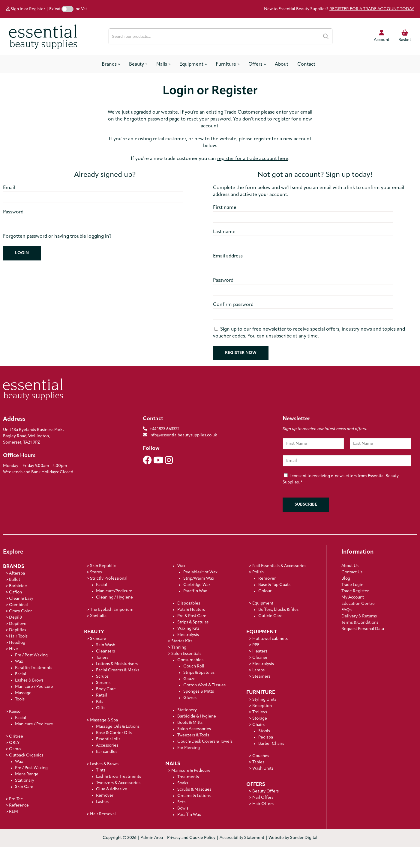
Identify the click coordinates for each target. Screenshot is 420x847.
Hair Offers (263, 804)
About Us (349, 566)
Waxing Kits (188, 628)
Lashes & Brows (29, 680)
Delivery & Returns (359, 616)
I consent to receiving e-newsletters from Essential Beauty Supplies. (341, 479)
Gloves (189, 698)
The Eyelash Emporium (112, 610)
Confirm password (233, 304)
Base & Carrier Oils (114, 733)
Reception (262, 706)
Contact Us (351, 572)
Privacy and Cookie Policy (191, 838)
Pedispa (265, 737)
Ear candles (106, 752)
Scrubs (102, 676)
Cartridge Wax (197, 585)
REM (13, 812)
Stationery (187, 710)
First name (224, 207)
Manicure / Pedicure (34, 687)
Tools (20, 699)
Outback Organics (26, 755)
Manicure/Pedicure (114, 591)
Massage (23, 693)
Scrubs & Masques (194, 789)
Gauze (189, 679)
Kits (99, 702)
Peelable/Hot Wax (200, 572)
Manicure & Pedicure (191, 770)
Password (13, 212)
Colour (265, 591)
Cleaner (260, 657)
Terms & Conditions (359, 622)
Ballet (14, 580)
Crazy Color (20, 611)
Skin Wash (105, 645)
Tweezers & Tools (193, 735)
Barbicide (18, 586)
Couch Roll (193, 666)
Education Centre (358, 604)
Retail (101, 695)
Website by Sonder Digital (292, 838)
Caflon (15, 592)
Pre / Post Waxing (31, 655)
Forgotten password (146, 119)
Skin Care (24, 787)
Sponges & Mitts (198, 691)
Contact (306, 64)
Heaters (259, 651)
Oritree (16, 736)
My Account (352, 597)
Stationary (24, 780)
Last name (224, 232)
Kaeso (14, 711)
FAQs (346, 610)
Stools (264, 731)
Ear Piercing (188, 748)
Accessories (107, 745)
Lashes (102, 802)
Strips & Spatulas (192, 622)
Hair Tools (18, 636)
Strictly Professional (109, 578)
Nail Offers (262, 797)
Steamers (261, 676)
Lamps (258, 670)
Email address (228, 256)
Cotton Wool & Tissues (204, 685)
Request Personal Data (362, 629)
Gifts (100, 708)
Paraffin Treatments (33, 668)
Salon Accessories (194, 729)
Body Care (106, 689)
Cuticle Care (270, 616)
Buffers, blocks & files (278, 610)
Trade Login (352, 585)
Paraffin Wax (195, 591)
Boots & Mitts (189, 723)
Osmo (15, 749)
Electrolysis (188, 635)
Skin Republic (103, 566)
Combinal (18, 605)
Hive (13, 649)
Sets (181, 802)
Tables (258, 762)
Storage (259, 718)
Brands (111, 64)
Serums (103, 683)
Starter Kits (181, 641)
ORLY (14, 743)
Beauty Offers (265, 791)
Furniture (227, 64)
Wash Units (262, 768)
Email (9, 188)
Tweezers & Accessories (118, 783)
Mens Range (26, 774)
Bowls (182, 808)
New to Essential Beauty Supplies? (339, 9)
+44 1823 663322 (164, 429)
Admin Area (152, 838)
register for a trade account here (252, 158)
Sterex (96, 572)
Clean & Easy (21, 598)
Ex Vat (55, 9)
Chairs (258, 725)
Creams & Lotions (194, 796)
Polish (258, 572)
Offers (257, 64)
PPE (256, 645)
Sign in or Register (25, 9)
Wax (19, 661)
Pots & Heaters (191, 610)
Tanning (178, 647)
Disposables (188, 603)
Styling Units (264, 699)
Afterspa (17, 573)
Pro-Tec (16, 799)
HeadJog (17, 642)
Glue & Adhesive (111, 789)
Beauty (138, 64)
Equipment (193, 64)
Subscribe (306, 504)
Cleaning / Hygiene (114, 597)
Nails (163, 64)
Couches (260, 756)
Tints (100, 770)
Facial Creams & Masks (117, 670)
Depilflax (17, 630)
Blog (345, 578)
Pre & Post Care (191, 616)
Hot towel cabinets (270, 639)
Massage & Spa (104, 720)
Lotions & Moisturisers (117, 664)
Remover (104, 795)
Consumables (190, 660)
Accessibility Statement (242, 838)
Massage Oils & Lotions (118, 726)
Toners (102, 657)
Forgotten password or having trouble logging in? (57, 236)
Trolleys (259, 712)
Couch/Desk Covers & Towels (204, 741)
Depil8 (15, 617)
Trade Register (355, 591)
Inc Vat (80, 9)
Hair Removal (103, 814)
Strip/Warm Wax (198, 578)
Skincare (98, 639)
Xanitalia (98, 616)
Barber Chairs (271, 743)
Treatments (188, 777)
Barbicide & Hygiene (196, 716)
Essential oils (108, 739)
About (281, 64)
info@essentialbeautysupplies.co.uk (180, 435)
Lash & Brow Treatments (118, 776)
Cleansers (105, 651)
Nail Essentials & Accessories (279, 566)
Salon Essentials (186, 654)
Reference (19, 805)
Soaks (182, 783)
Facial (20, 674)
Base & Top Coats (274, 585)
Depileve (17, 624)
